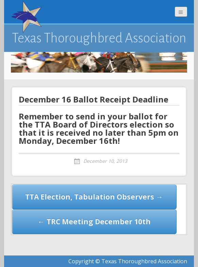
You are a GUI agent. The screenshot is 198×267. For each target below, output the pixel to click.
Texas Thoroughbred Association (99, 38)
